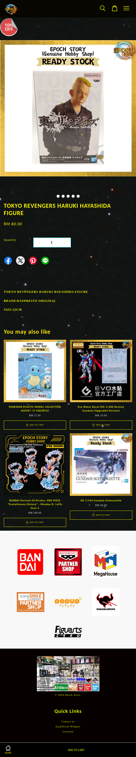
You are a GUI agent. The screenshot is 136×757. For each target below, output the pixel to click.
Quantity (10, 240)
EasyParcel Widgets (68, 726)
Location (67, 731)
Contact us (68, 721)
